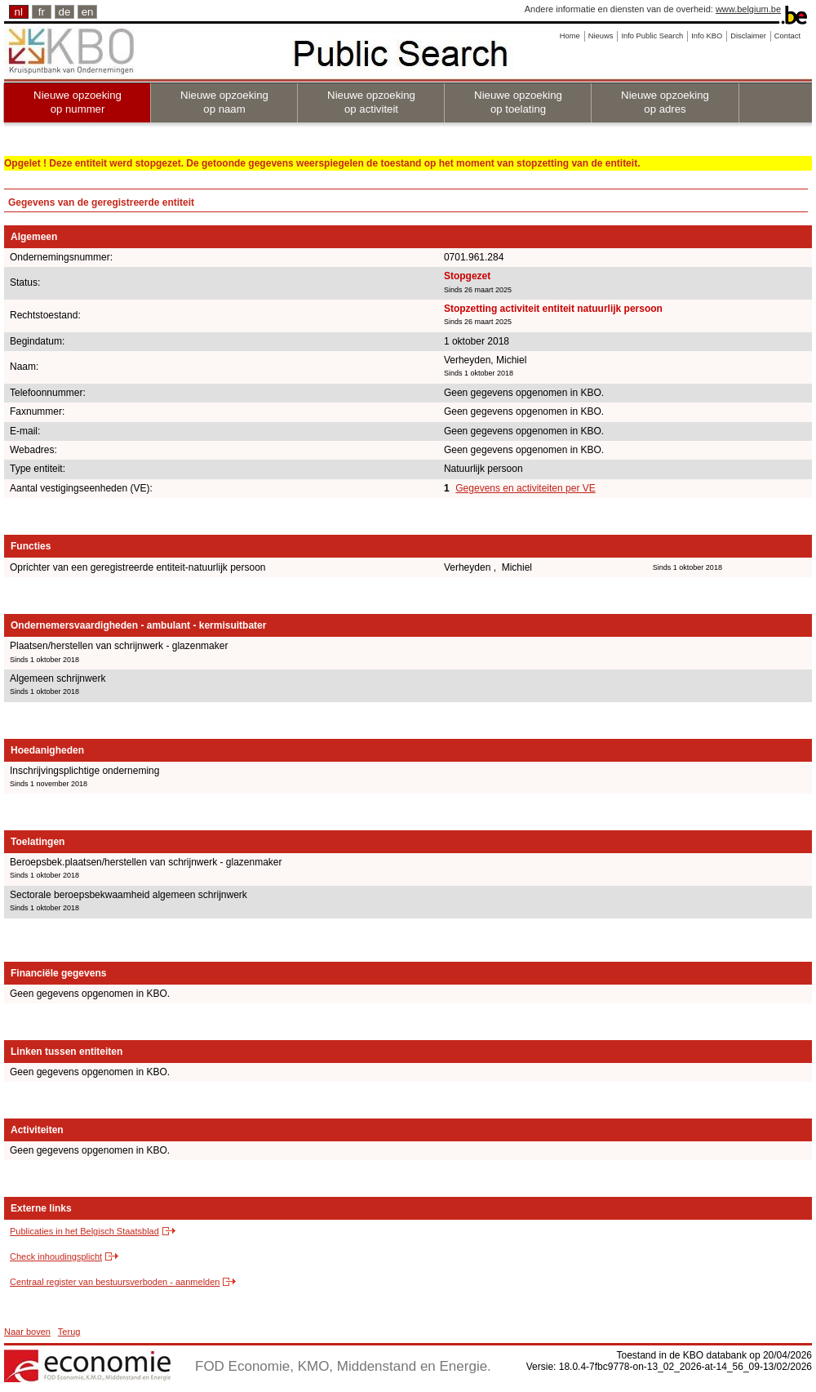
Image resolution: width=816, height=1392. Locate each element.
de (65, 12)
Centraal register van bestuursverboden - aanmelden (115, 1282)
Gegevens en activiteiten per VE (525, 488)
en (88, 12)
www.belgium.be (748, 9)
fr (41, 12)
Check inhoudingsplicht (56, 1256)
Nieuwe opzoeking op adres (665, 102)
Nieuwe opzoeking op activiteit (371, 102)
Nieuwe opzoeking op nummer (77, 102)
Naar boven (27, 1331)
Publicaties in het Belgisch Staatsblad (84, 1231)
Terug (69, 1331)
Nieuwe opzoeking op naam (224, 102)
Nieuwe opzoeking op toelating (518, 102)
